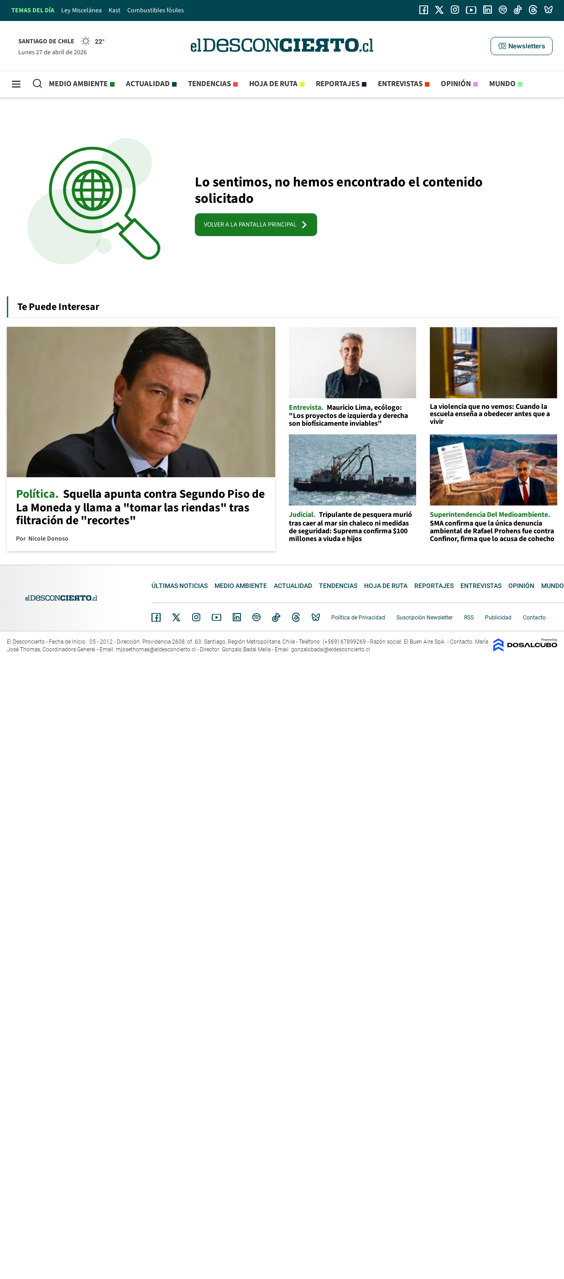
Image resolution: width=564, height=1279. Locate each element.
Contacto (534, 617)
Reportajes (338, 83)
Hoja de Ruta (273, 83)
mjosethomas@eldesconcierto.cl (156, 649)
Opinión (456, 83)
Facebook (156, 617)
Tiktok (276, 617)
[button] (522, 46)
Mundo (502, 83)
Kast (114, 10)
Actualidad (148, 83)
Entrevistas (400, 83)
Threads (296, 617)
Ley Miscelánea (81, 10)
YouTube (216, 617)
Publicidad (498, 617)
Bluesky (316, 617)
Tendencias (209, 83)
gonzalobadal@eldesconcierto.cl (330, 649)
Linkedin (237, 617)
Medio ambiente (78, 83)
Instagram (196, 617)
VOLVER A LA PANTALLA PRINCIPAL (256, 224)
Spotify (256, 617)
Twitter (176, 617)
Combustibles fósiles (155, 10)
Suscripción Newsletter (425, 617)
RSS (469, 617)
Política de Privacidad (358, 617)
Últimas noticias (179, 585)
